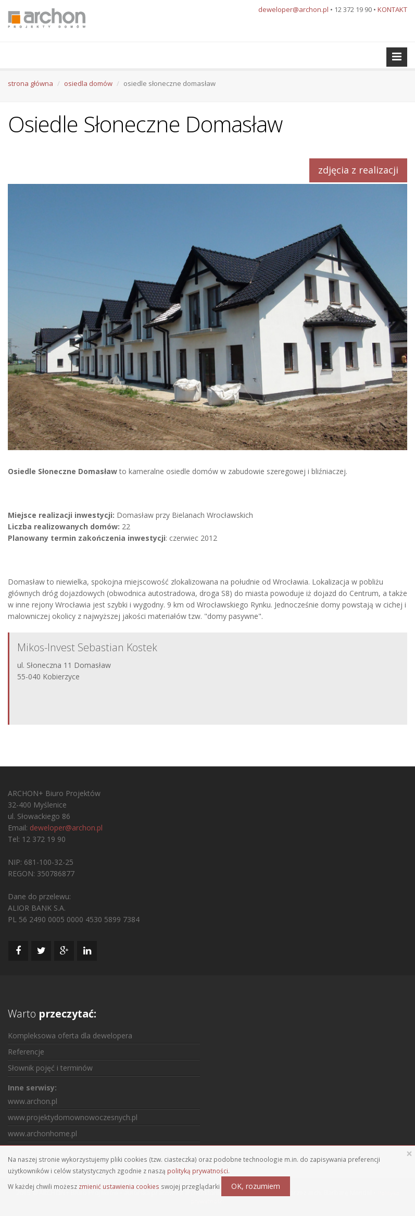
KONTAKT (392, 9)
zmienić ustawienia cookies (119, 1186)
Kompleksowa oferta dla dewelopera (70, 1035)
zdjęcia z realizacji (358, 170)
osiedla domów (88, 83)
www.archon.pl (32, 1101)
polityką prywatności (197, 1171)
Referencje (26, 1052)
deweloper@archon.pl (293, 9)
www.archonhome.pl (42, 1133)
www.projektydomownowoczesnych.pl (72, 1117)
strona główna (30, 83)
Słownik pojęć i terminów (50, 1068)
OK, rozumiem (255, 1186)
